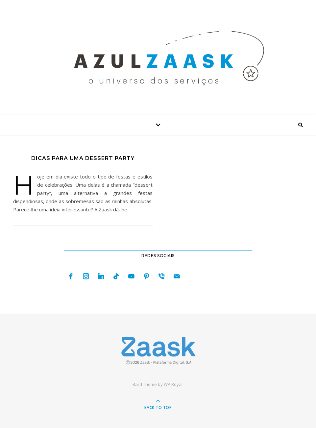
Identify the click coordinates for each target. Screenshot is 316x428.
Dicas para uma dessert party (82, 158)
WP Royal (173, 384)
